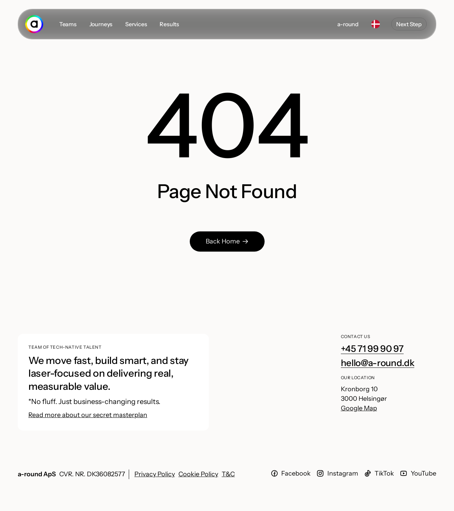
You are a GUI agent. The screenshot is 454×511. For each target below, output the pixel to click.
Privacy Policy (154, 474)
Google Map (359, 408)
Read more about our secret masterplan (87, 415)
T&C (228, 474)
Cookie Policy (198, 474)
